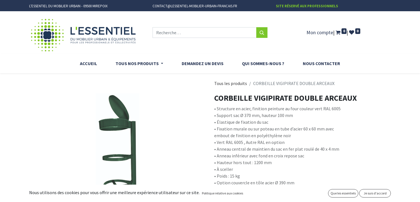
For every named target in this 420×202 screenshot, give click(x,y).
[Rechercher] (261, 32)
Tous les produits (230, 83)
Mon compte (319, 32)
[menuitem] (88, 63)
